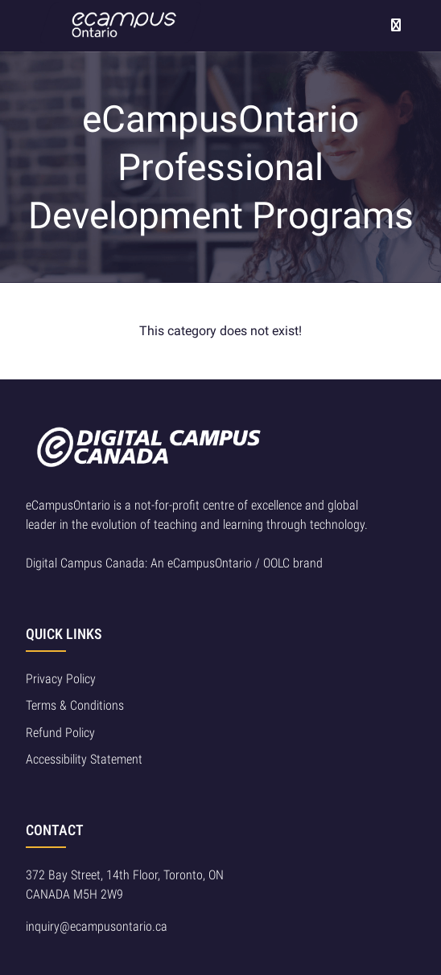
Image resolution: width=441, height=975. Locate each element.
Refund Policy (60, 732)
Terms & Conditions (75, 705)
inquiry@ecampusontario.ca (96, 926)
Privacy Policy (61, 678)
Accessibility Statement (84, 759)
